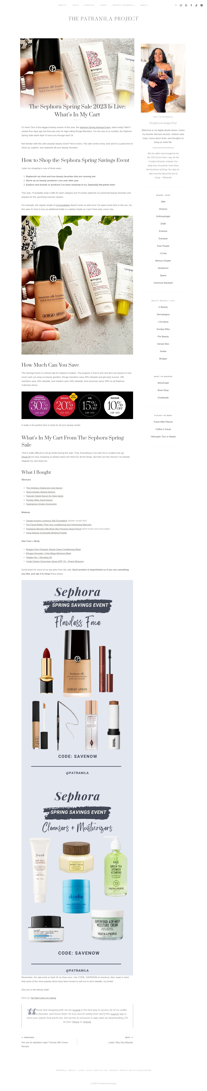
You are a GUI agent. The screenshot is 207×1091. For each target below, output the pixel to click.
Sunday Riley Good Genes (39, 500)
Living (81, 1070)
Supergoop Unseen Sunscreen (41, 504)
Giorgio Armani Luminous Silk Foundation (46, 520)
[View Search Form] (176, 5)
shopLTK (114, 1013)
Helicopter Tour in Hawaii (163, 436)
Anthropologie (163, 216)
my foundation (63, 205)
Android (87, 1021)
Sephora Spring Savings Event (95, 127)
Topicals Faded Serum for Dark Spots (44, 496)
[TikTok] (196, 5)
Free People (163, 246)
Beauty (77, 120)
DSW (163, 223)
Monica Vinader (163, 260)
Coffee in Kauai (163, 429)
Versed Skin (163, 344)
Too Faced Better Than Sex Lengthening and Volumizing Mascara (58, 524)
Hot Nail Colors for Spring (43, 998)
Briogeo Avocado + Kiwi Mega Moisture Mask (48, 553)
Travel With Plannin (163, 422)
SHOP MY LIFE (101, 1070)
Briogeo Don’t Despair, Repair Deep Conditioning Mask (53, 549)
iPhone (75, 1021)
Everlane (163, 238)
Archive (113, 1070)
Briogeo (163, 358)
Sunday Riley (163, 329)
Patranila (61, 1070)
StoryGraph (163, 383)
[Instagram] (181, 5)
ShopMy (76, 1009)
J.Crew (163, 253)
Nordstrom (163, 268)
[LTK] (201, 5)
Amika (163, 351)
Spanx (163, 275)
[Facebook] (191, 5)
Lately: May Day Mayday (106, 1039)
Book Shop (163, 390)
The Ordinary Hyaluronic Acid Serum (44, 488)
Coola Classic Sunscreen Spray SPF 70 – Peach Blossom (55, 561)
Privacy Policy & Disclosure (135, 1070)
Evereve (163, 231)
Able (163, 201)
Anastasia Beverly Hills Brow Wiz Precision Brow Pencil (53, 529)
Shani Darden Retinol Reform (40, 492)
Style (89, 1070)
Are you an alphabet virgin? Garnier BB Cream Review (48, 1041)
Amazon (163, 209)
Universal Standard (163, 283)
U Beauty (163, 307)
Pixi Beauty (163, 336)
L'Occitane (163, 322)
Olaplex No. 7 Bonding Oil (39, 557)
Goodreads (163, 397)
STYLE (76, 5)
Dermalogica (163, 314)
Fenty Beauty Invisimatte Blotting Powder (46, 533)
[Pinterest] (186, 5)
